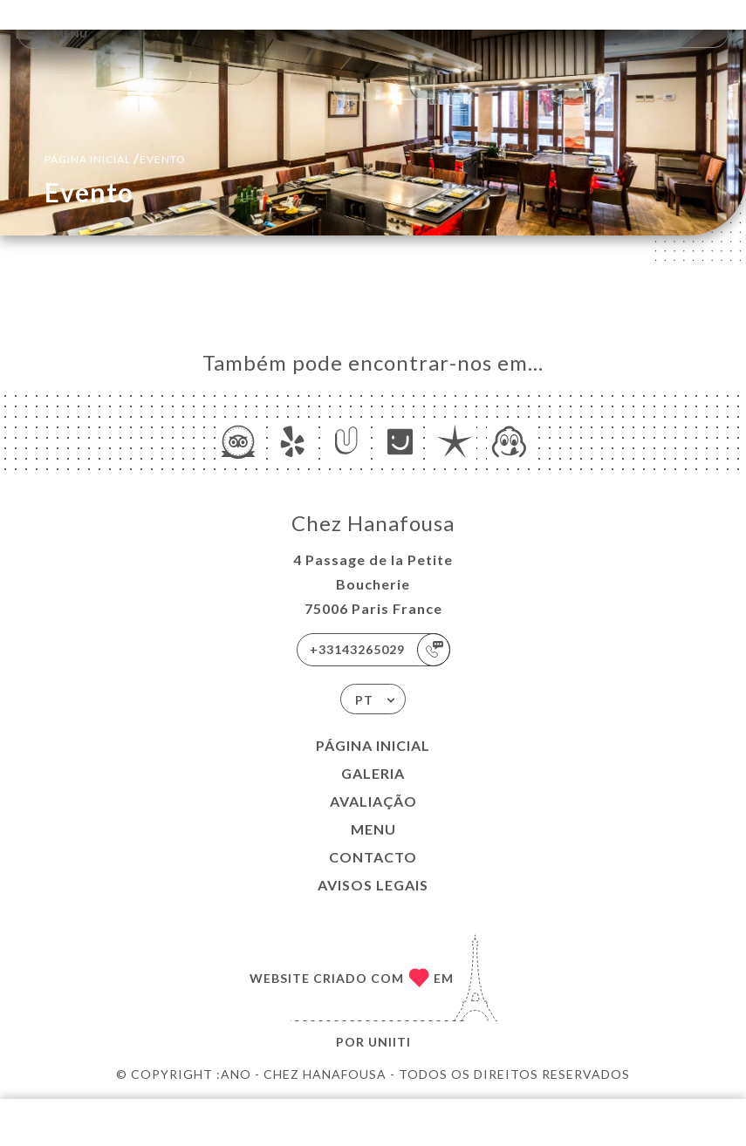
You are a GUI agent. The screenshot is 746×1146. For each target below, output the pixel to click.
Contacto (373, 857)
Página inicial (373, 745)
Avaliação (373, 801)
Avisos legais (373, 885)
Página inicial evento (115, 157)
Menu (373, 829)
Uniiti (389, 1041)
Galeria (373, 773)
